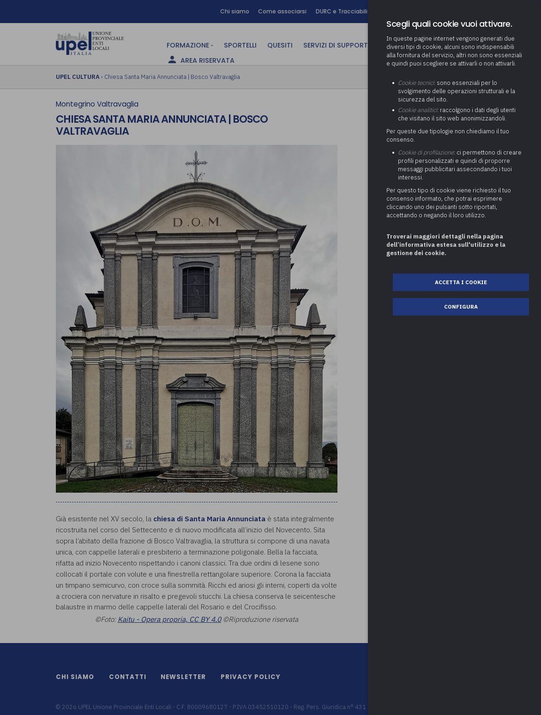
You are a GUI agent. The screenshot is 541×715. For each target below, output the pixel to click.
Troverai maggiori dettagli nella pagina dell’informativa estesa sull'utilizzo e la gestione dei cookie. (445, 244)
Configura (461, 306)
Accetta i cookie (461, 282)
